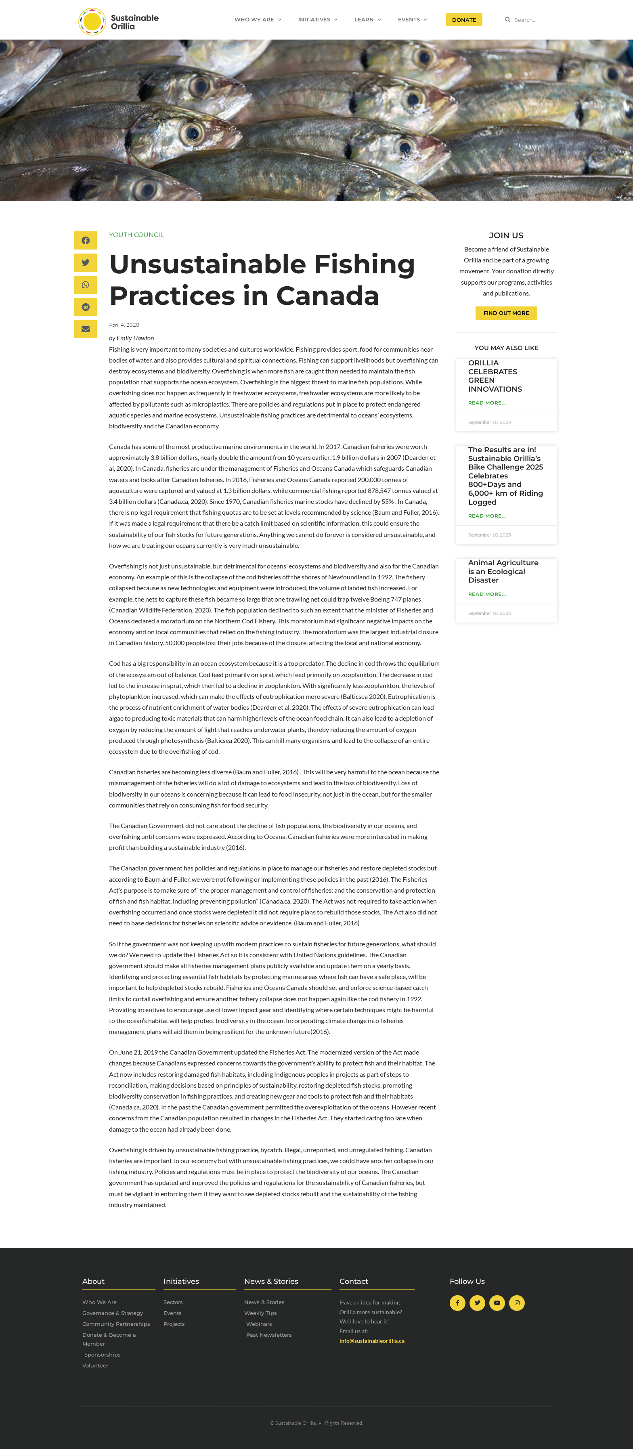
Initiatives (317, 20)
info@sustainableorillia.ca (372, 1340)
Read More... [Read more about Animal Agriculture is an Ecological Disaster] (487, 594)
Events (412, 20)
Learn (367, 20)
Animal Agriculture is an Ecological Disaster (503, 571)
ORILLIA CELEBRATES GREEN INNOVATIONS (495, 376)
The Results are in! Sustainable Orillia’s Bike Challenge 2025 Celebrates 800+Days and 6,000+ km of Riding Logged (505, 476)
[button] (85, 240)
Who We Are (258, 20)
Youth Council (136, 235)
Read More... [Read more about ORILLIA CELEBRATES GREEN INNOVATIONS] (487, 403)
